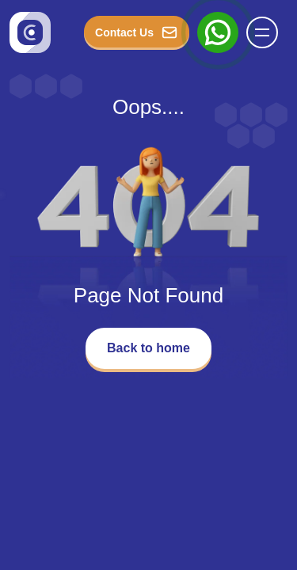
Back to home (148, 348)
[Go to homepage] (30, 32)
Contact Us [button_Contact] (136, 32)
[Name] (266, 32)
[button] (262, 32)
